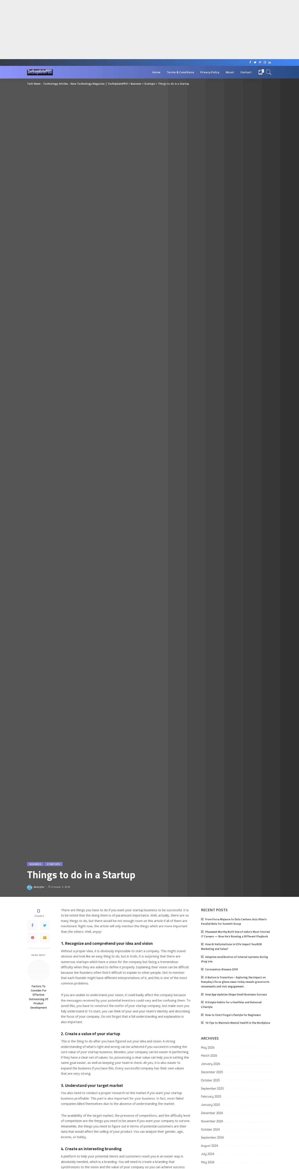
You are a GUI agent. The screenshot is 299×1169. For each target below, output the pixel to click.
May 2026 (207, 1048)
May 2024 (207, 1162)
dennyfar (39, 887)
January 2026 (210, 1064)
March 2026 (209, 1056)
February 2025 (211, 1096)
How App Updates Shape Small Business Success (236, 994)
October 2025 (210, 1080)
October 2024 (210, 1129)
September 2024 (212, 1137)
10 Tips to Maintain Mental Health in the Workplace (237, 1023)
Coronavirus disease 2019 (221, 969)
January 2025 (210, 1105)
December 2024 (212, 1113)
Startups (53, 864)
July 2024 (207, 1154)
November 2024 (212, 1121)
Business (35, 864)
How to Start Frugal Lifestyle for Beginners (233, 1015)
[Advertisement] (127, 29)
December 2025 (212, 1072)
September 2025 (212, 1088)
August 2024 (209, 1146)
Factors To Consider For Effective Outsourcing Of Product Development (38, 997)
